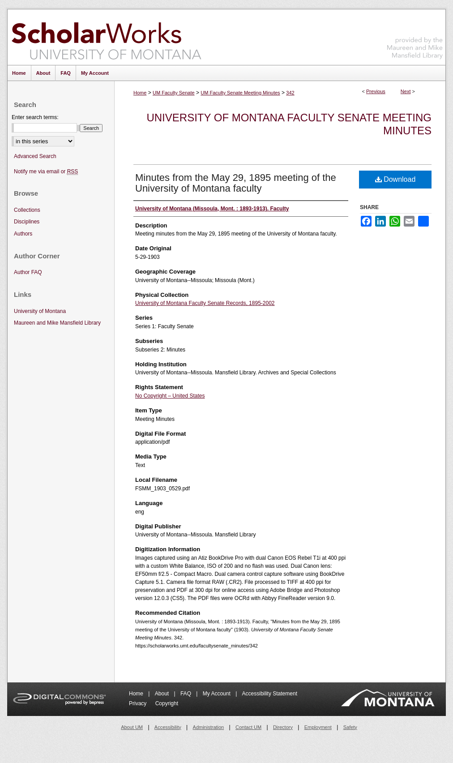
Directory (283, 727)
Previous (375, 91)
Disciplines (26, 222)
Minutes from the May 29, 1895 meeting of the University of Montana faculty (235, 183)
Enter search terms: (35, 117)
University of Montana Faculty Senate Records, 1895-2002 (205, 303)
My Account (217, 693)
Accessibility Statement (269, 693)
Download (395, 179)
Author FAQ (28, 272)
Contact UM (248, 727)
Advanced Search (35, 156)
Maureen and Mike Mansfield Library (415, 35)
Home (139, 92)
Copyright (166, 703)
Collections (27, 210)
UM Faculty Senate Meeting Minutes (240, 92)
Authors (23, 234)
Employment (318, 727)
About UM (132, 727)
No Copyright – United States (170, 396)
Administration (208, 727)
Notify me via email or (46, 171)
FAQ (186, 693)
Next (406, 91)
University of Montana (40, 311)
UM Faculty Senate (174, 92)
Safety (350, 727)
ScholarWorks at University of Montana (106, 37)
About (163, 693)
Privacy (138, 703)
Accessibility (167, 727)
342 (290, 92)
